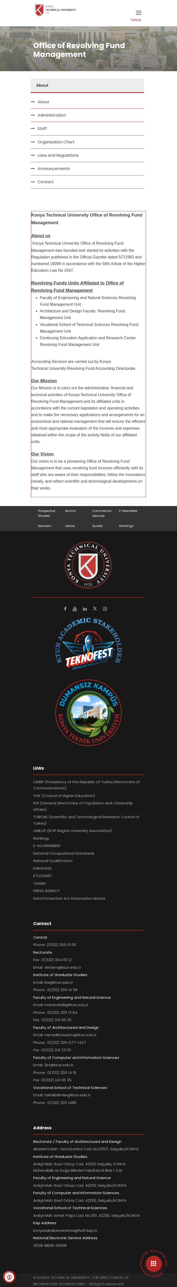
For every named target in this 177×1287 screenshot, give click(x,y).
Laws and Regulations (58, 155)
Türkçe (136, 19)
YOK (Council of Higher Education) (64, 795)
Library (70, 526)
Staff (42, 128)
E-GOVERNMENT (47, 845)
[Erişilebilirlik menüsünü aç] (9, 1277)
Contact (46, 182)
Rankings (126, 526)
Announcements (54, 168)
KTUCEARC (42, 875)
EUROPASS (42, 868)
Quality (97, 526)
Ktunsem (44, 526)
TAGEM (39, 883)
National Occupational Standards (63, 853)
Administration (52, 115)
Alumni (70, 511)
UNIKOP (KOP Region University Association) (72, 830)
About (43, 102)
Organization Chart (56, 142)
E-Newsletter (128, 511)
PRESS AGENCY (46, 890)
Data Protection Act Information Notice (69, 898)
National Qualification (53, 860)
